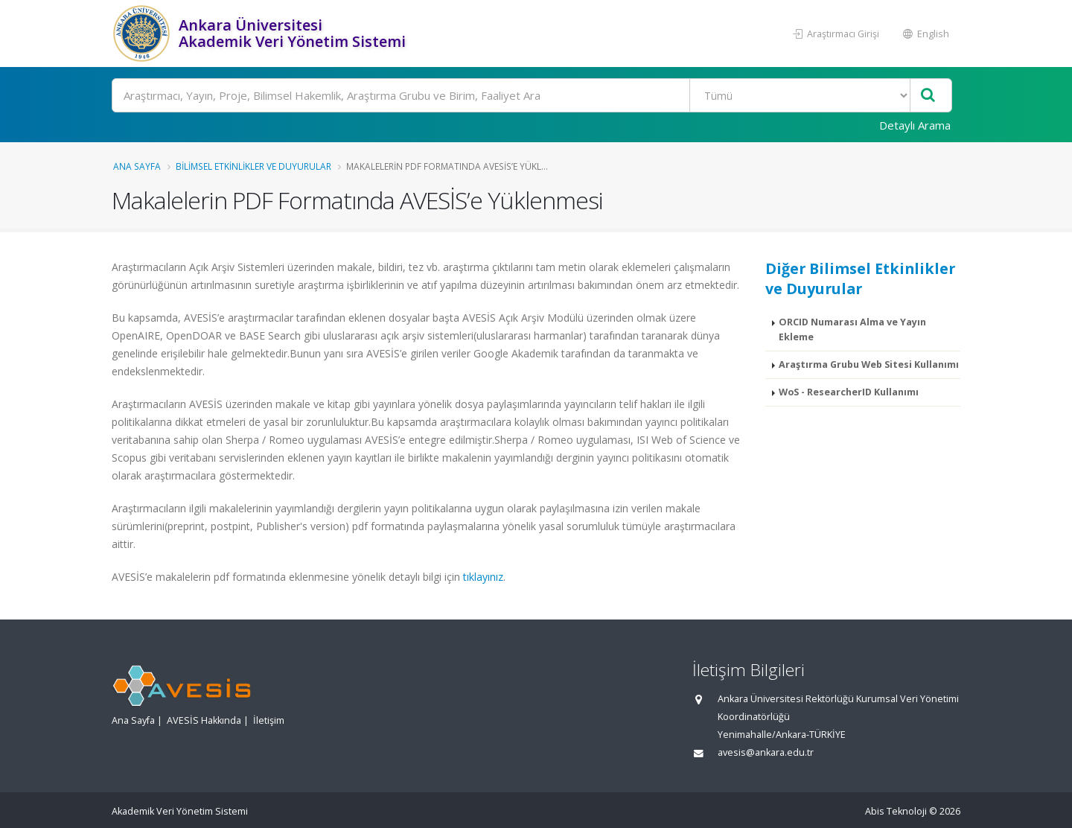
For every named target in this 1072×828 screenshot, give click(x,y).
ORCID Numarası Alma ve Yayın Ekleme (852, 329)
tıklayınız (483, 577)
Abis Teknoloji (896, 811)
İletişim (268, 720)
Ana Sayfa (137, 166)
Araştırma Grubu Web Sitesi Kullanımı (869, 364)
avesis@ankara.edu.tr (766, 752)
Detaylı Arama (915, 125)
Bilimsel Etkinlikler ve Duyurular (253, 166)
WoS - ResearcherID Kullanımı (849, 392)
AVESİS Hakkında (204, 720)
